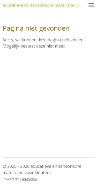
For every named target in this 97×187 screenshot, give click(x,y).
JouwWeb (29, 179)
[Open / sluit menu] (91, 5)
